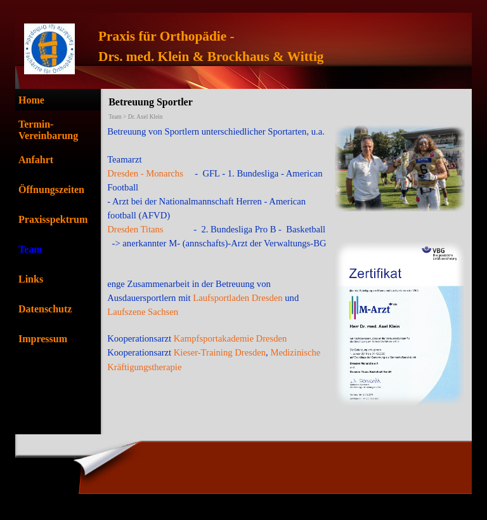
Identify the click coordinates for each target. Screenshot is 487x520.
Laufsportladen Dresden (237, 298)
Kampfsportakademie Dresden (230, 338)
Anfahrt (35, 159)
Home (31, 100)
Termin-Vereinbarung (48, 130)
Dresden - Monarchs (145, 173)
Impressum (42, 338)
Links (30, 279)
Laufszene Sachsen (142, 312)
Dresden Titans (135, 229)
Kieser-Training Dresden (220, 352)
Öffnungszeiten (51, 189)
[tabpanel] (281, 46)
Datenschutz (45, 308)
